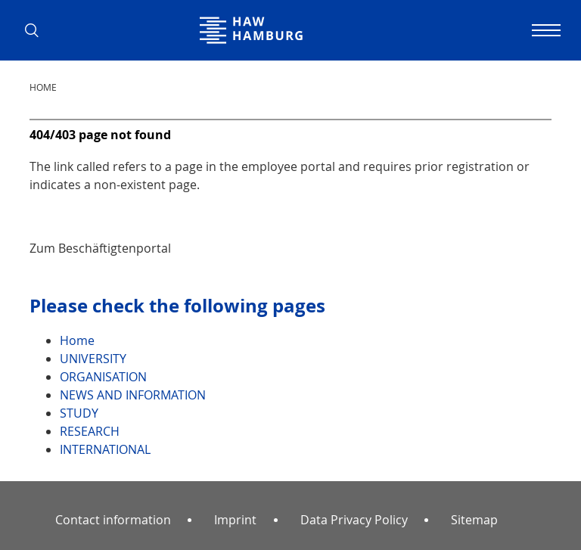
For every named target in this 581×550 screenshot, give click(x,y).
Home (43, 87)
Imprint (235, 519)
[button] (37, 30)
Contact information (113, 519)
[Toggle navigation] (544, 30)
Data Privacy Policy (354, 519)
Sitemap (474, 519)
